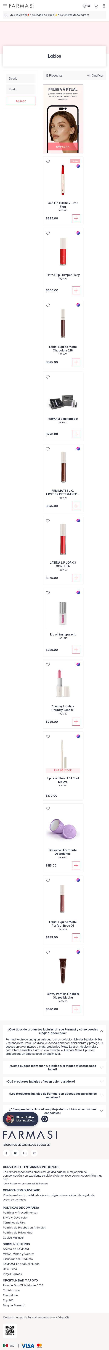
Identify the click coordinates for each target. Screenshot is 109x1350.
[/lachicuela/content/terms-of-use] (14, 1222)
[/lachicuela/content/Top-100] (8, 1300)
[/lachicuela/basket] (96, 6)
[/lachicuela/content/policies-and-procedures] (20, 1212)
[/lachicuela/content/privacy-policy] (17, 1232)
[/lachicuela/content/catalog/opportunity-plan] (23, 1285)
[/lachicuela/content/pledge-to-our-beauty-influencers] (10, 1269)
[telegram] (34, 1153)
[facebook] (6, 1153)
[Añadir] (76, 218)
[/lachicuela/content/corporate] (21, 1264)
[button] (20, 101)
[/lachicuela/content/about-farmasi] (16, 1249)
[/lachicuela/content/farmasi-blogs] (14, 1305)
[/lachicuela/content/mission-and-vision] (18, 1254)
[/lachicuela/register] (25, 1184)
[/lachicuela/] (21, 6)
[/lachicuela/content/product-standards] (18, 1259)
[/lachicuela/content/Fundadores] (10, 1295)
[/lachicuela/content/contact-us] (11, 1290)
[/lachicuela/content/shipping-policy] (15, 1217)
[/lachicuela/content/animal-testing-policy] (24, 1227)
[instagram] (15, 1153)
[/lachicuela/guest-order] (14, 1200)
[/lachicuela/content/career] (12, 1274)
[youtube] (24, 1153)
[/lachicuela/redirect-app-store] (10, 1331)
